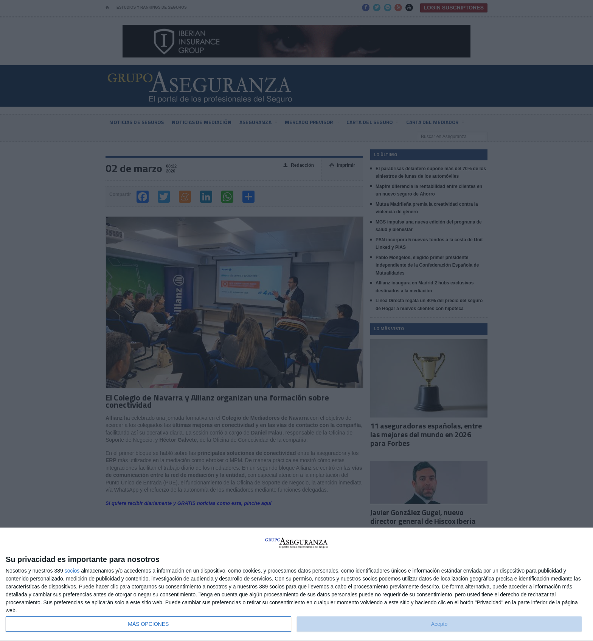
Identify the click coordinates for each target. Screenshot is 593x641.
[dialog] (296, 584)
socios (72, 570)
